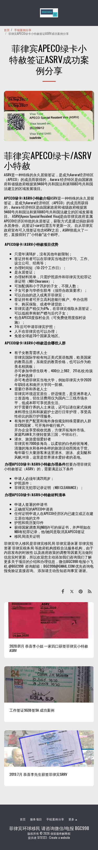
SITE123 (42, 837)
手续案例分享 (22, 30)
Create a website (59, 837)
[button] (5, 12)
